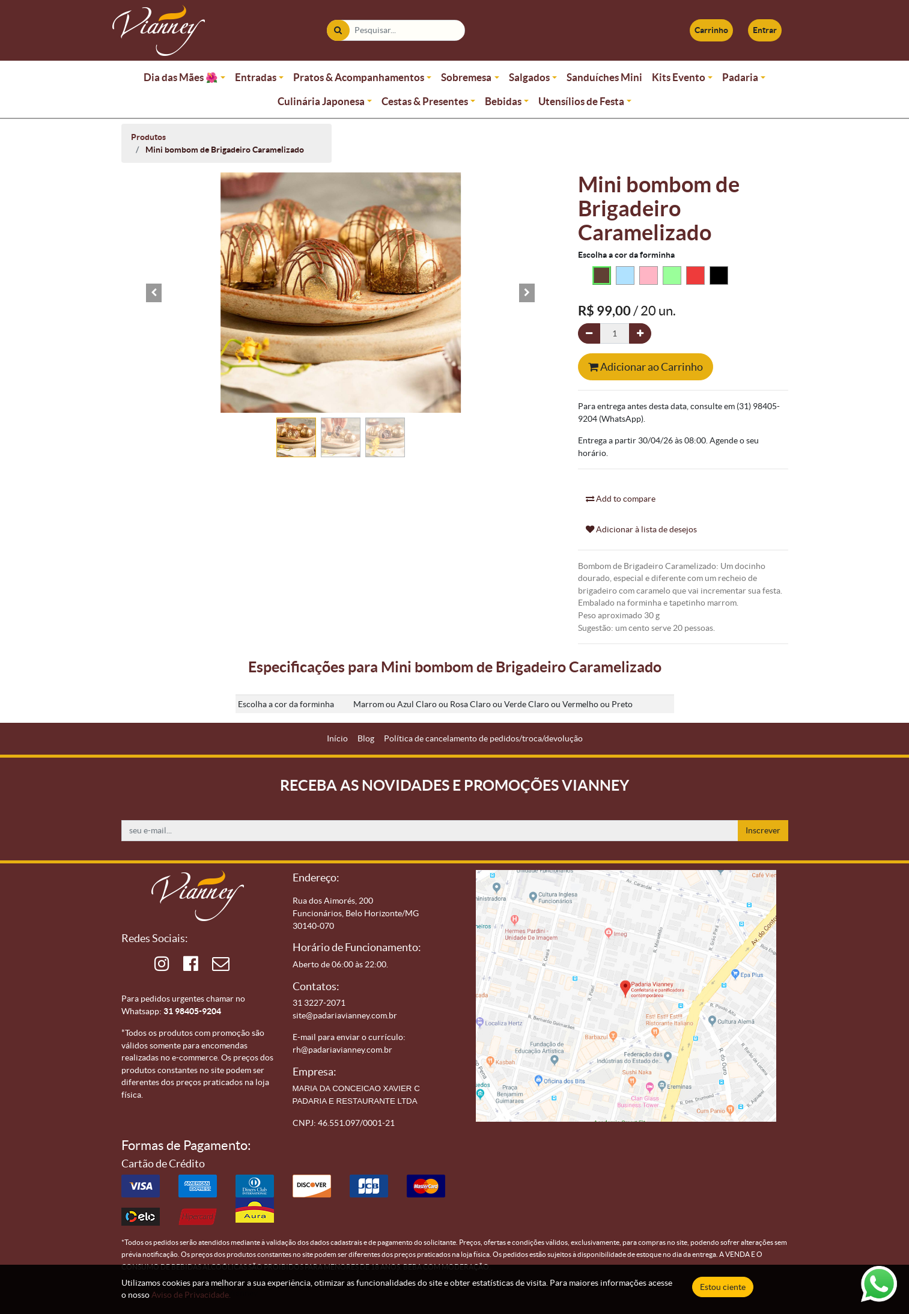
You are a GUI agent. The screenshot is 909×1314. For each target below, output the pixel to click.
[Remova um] (589, 333)
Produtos (148, 137)
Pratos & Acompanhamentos (358, 77)
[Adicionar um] (640, 333)
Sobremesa (466, 77)
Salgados (529, 77)
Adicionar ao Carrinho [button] (645, 366)
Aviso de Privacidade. (191, 1295)
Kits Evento (678, 77)
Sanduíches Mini (604, 77)
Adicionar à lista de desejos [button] (641, 529)
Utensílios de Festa (581, 101)
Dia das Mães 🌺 (181, 77)
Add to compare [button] (620, 498)
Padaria (740, 77)
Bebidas (503, 101)
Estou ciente (723, 1287)
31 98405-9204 (192, 1011)
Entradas (255, 77)
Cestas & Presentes (425, 101)
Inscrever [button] (763, 830)
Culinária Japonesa (321, 101)
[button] (154, 292)
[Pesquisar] (338, 30)
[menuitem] (337, 739)
